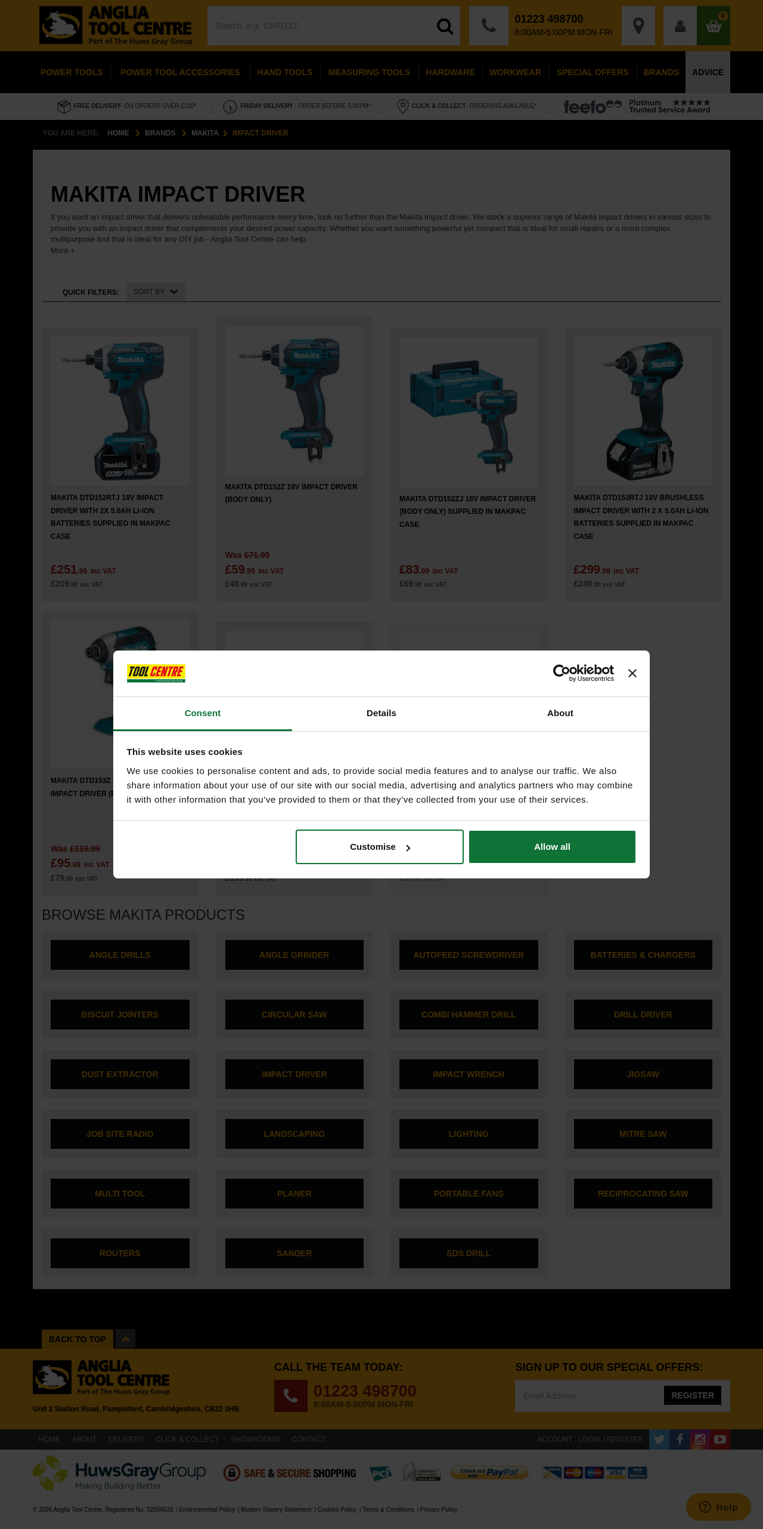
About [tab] (560, 713)
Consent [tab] (203, 713)
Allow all (552, 846)
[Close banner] (632, 674)
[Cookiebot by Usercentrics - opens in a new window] (562, 674)
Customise (380, 846)
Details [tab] (381, 713)
